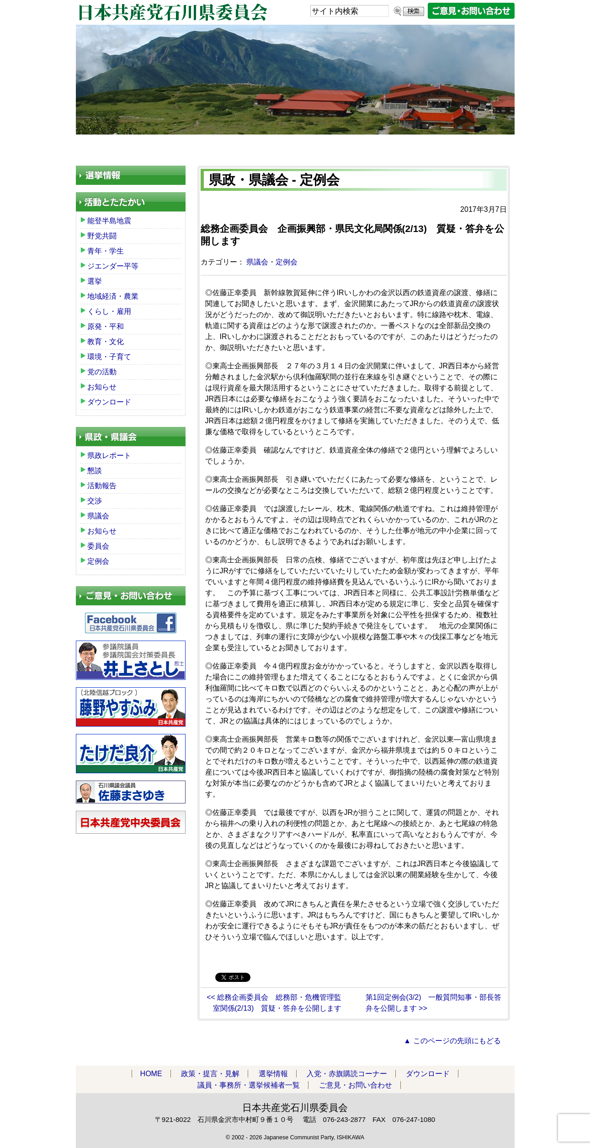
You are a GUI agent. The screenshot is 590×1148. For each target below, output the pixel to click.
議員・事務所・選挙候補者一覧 (463, 146)
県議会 (257, 262)
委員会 (98, 546)
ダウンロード (374, 146)
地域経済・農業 (112, 296)
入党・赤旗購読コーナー (280, 146)
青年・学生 (105, 251)
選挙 (94, 281)
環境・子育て (109, 357)
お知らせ (102, 387)
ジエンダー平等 (112, 266)
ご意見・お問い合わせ (355, 1085)
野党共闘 (102, 236)
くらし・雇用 (109, 311)
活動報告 (102, 486)
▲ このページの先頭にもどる (452, 1041)
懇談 (94, 470)
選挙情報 (273, 1074)
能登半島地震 (109, 221)
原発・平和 (105, 326)
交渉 (94, 501)
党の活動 (102, 372)
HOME (108, 146)
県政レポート (109, 455)
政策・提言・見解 (181, 146)
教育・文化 (105, 341)
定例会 (287, 262)
